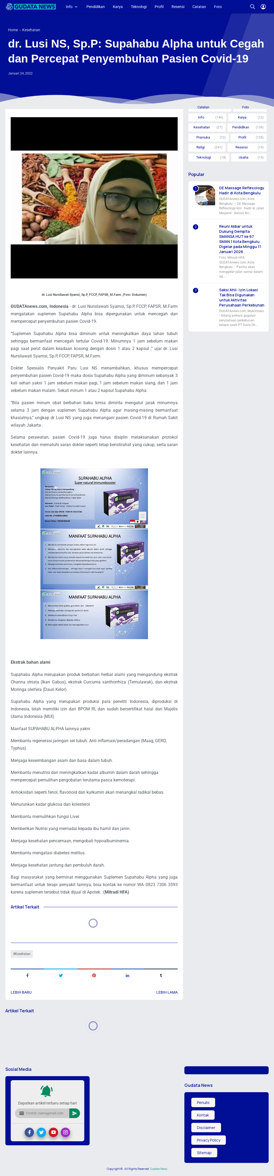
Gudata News (158, 1169)
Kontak (203, 1115)
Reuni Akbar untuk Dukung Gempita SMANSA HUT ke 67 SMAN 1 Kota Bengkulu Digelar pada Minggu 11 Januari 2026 (240, 239)
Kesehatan (23, 954)
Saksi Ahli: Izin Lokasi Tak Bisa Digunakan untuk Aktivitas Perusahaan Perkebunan (241, 297)
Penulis (203, 1102)
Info (69, 7)
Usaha (243, 157)
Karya (118, 7)
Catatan (199, 7)
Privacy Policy (208, 1140)
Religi (200, 147)
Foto (218, 7)
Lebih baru (21, 992)
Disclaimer (206, 1127)
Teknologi (139, 7)
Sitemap (204, 1152)
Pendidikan (95, 7)
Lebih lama (167, 992)
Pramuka (203, 137)
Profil (159, 7)
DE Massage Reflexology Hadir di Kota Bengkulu (241, 190)
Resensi (178, 7)
